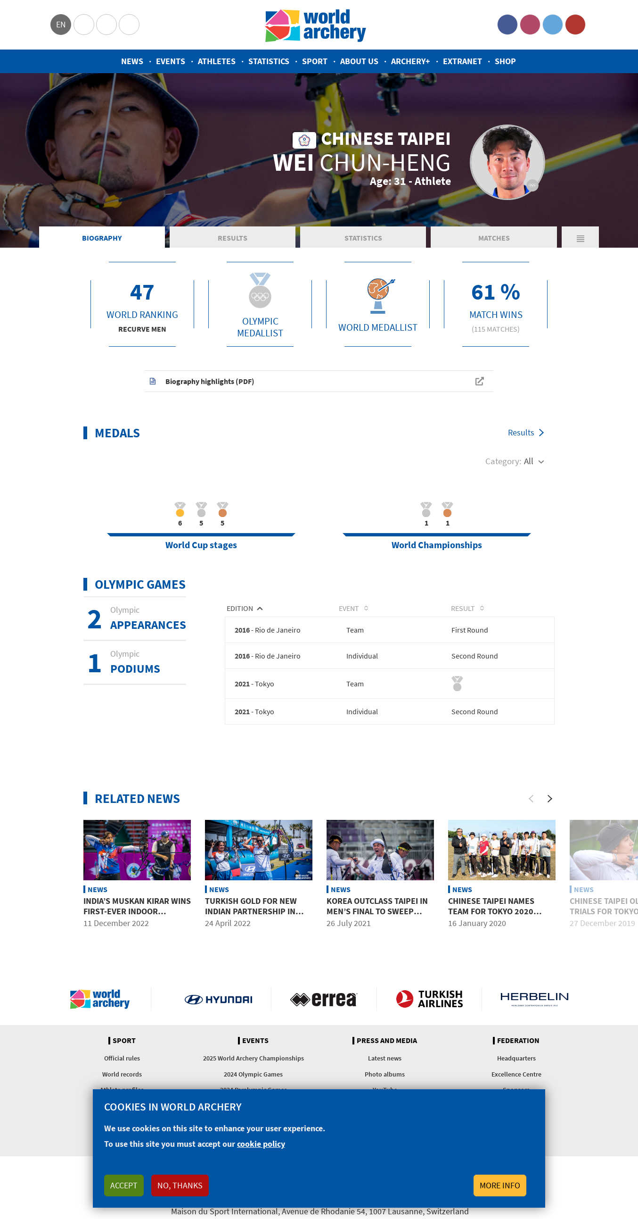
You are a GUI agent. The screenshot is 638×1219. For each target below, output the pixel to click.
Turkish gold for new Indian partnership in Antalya (251, 917)
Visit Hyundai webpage (218, 1005)
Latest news (384, 1064)
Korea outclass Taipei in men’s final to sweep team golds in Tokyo (377, 917)
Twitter (552, 24)
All (528, 465)
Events (170, 61)
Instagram (530, 24)
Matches (494, 242)
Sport (314, 61)
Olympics (84, 24)
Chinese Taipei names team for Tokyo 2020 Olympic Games (491, 917)
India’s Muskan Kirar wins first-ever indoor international (137, 917)
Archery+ (410, 61)
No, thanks (180, 1185)
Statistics (268, 61)
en (61, 24)
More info (500, 1185)
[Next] (550, 804)
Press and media (387, 1046)
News (132, 61)
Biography (102, 242)
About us (359, 61)
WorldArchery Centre (129, 24)
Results (232, 242)
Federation (518, 1046)
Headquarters (516, 1064)
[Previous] (531, 804)
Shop (505, 61)
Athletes (217, 61)
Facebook (507, 24)
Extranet (462, 61)
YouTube (575, 24)
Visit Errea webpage (324, 1005)
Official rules (122, 1064)
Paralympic (106, 24)
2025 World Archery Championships (253, 1064)
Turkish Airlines (429, 1005)
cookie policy (261, 1143)
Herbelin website (534, 1005)
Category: (503, 465)
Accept (124, 1185)
